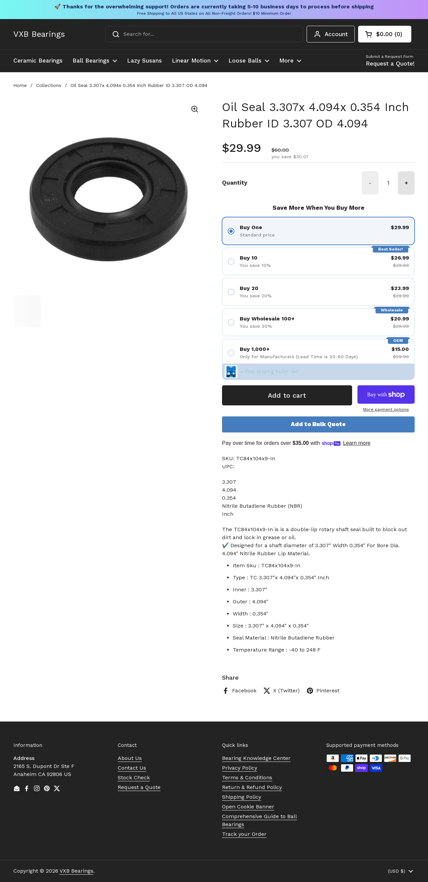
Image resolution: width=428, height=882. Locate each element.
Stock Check (134, 777)
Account (331, 34)
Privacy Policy (239, 768)
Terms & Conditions (247, 777)
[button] (384, 34)
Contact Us (132, 768)
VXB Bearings (39, 34)
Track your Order (244, 834)
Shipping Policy (241, 797)
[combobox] (204, 34)
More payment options (386, 409)
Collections (48, 85)
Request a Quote (139, 787)
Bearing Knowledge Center (256, 758)
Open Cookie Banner (248, 806)
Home (20, 85)
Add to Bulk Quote (318, 424)
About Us (130, 758)
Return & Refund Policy (252, 787)
